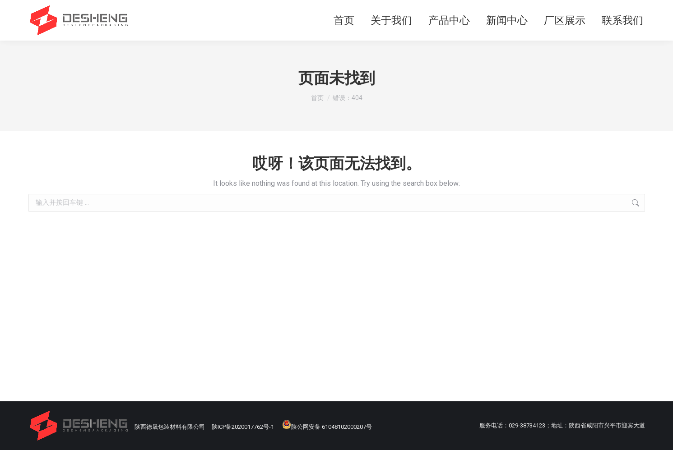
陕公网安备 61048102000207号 (327, 426)
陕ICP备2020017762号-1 (243, 426)
